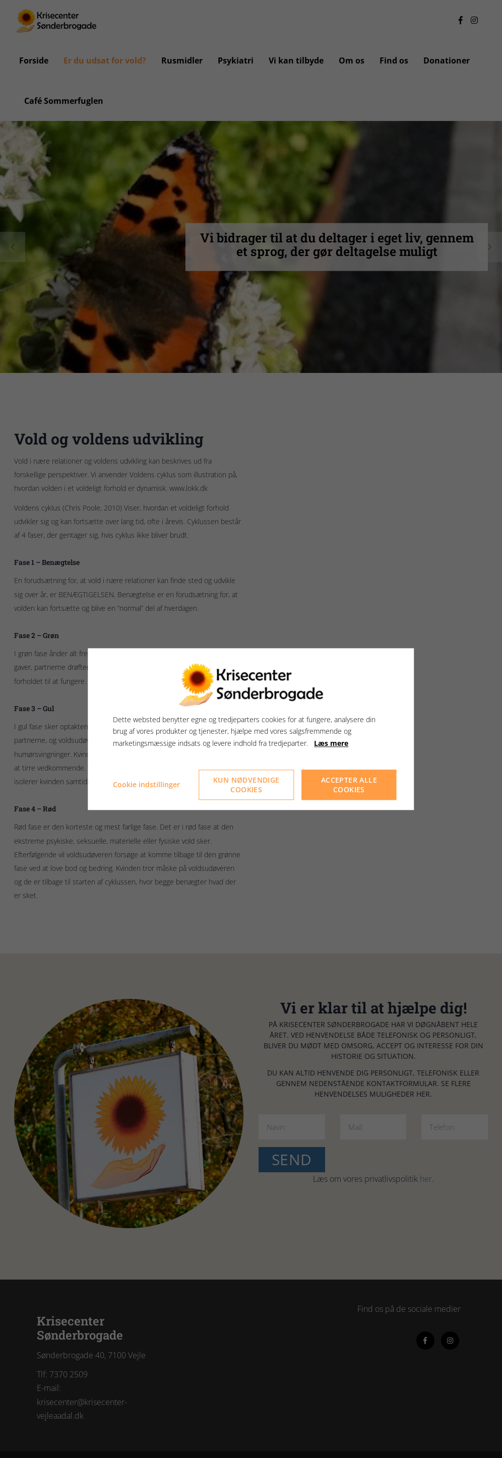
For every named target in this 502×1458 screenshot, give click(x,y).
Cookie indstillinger (146, 784)
